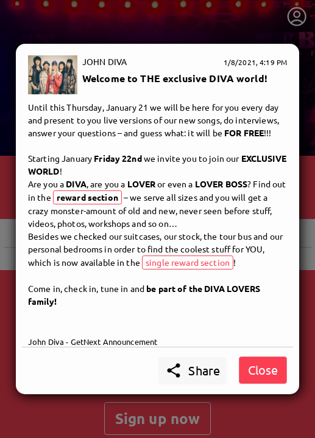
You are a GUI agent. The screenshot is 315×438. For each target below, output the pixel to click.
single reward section (188, 262)
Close (263, 369)
